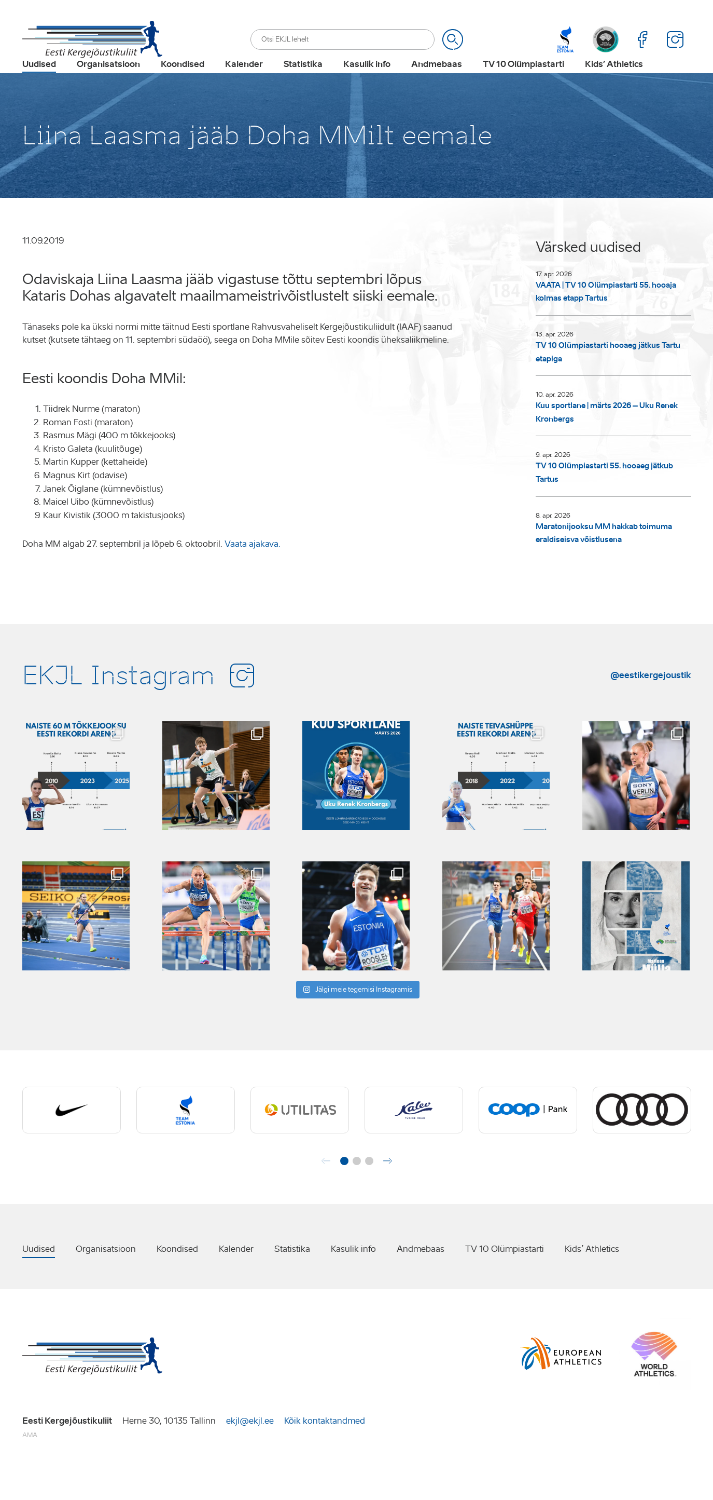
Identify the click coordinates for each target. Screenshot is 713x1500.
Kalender (244, 81)
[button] (344, 1193)
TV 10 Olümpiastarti (523, 81)
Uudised (39, 81)
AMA (29, 1467)
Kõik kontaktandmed (324, 1453)
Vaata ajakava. (253, 577)
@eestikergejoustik (650, 707)
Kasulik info (366, 81)
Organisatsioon (108, 81)
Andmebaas (436, 81)
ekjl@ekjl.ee (250, 1453)
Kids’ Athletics (614, 81)
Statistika (303, 81)
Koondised (182, 81)
